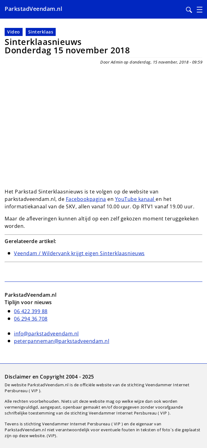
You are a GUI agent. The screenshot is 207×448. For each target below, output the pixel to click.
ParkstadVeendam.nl (33, 8)
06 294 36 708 (31, 318)
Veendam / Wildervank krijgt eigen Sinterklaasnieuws (79, 253)
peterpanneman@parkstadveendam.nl (61, 341)
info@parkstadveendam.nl (46, 333)
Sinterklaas (41, 32)
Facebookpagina (86, 199)
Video (13, 32)
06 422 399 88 (31, 311)
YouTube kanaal (135, 199)
